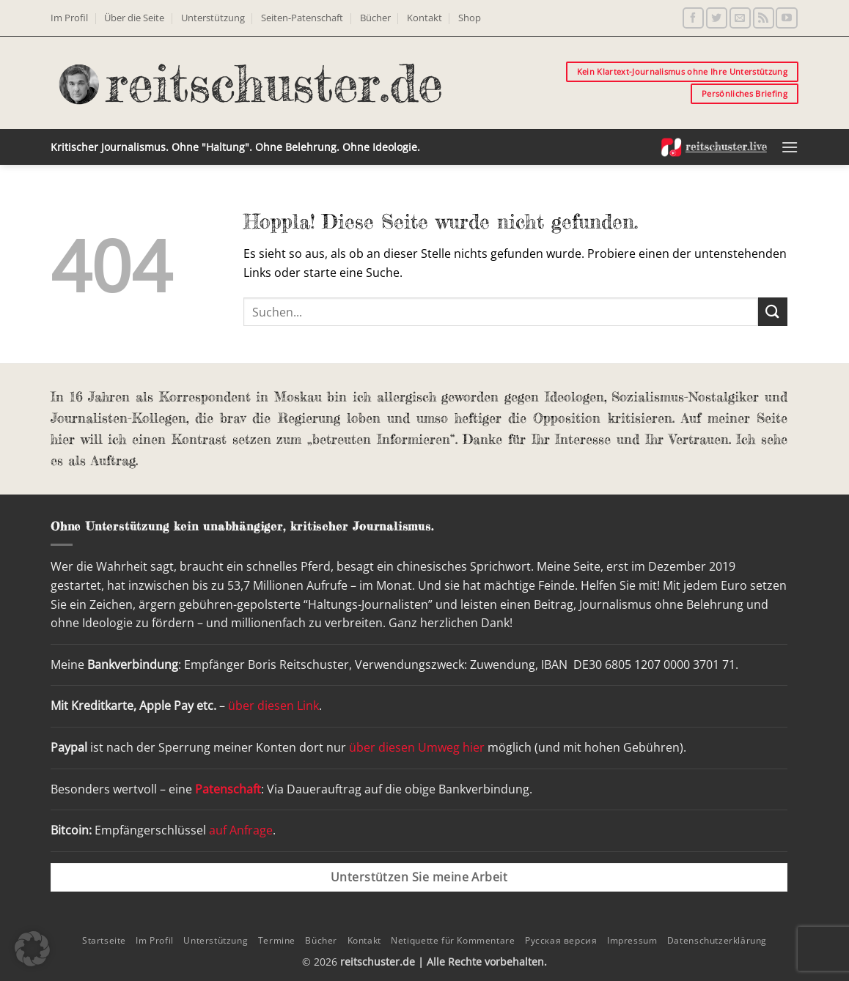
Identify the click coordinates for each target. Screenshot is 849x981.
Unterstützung (213, 17)
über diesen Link (273, 705)
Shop (469, 17)
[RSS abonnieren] (763, 18)
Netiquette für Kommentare (453, 940)
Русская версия (561, 940)
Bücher (375, 17)
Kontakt (424, 17)
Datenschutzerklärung (717, 940)
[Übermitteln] (772, 311)
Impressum (632, 940)
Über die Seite (134, 17)
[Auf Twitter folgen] (716, 18)
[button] (789, 147)
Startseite (104, 940)
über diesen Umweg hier (417, 747)
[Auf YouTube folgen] (786, 18)
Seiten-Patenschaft (302, 17)
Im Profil (69, 17)
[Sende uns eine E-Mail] (740, 18)
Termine (276, 940)
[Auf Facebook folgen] (693, 18)
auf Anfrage (241, 830)
